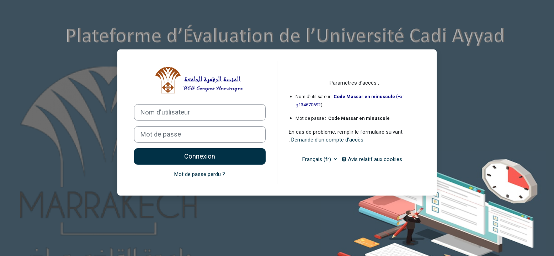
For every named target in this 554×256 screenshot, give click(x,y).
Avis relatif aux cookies (372, 159)
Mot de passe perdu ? (199, 174)
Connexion (199, 156)
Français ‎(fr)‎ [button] (317, 159)
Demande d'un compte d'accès (327, 140)
